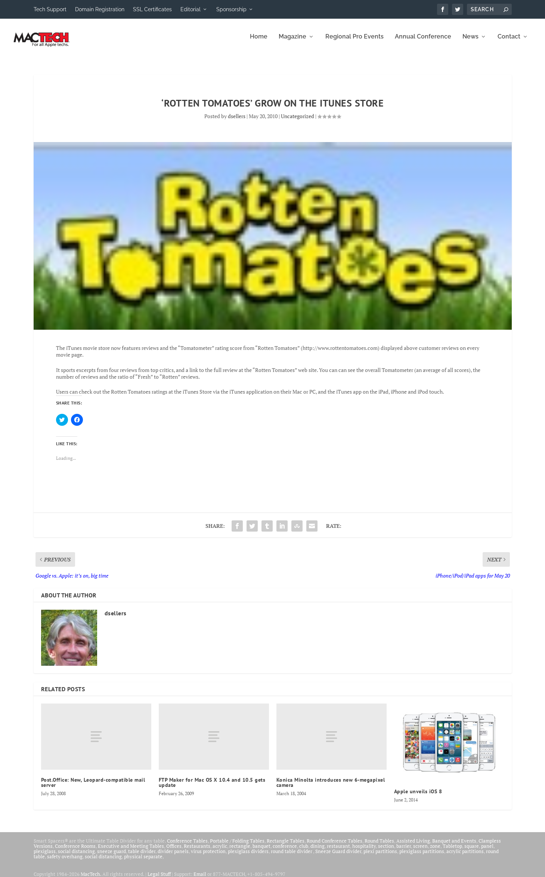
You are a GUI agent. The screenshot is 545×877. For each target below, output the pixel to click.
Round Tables (379, 846)
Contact (509, 42)
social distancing (76, 856)
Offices (174, 851)
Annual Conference (423, 42)
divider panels (173, 856)
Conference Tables (187, 846)
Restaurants (197, 851)
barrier (403, 851)
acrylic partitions (465, 856)
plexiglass (45, 856)
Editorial (190, 9)
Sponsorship (231, 9)
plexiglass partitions (421, 856)
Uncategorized (297, 121)
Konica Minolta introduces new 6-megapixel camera (330, 788)
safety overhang (65, 861)
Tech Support (50, 9)
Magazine (292, 42)
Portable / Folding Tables (237, 846)
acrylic (220, 851)
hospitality (364, 851)
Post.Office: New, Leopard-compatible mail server (93, 788)
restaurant (338, 851)
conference (285, 851)
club (303, 851)
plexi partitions (380, 856)
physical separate (143, 861)
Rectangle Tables (285, 846)
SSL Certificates (152, 9)
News (470, 42)
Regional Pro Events (354, 42)
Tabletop (452, 851)
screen (420, 851)
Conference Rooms (75, 851)
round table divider (292, 856)
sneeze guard (111, 856)
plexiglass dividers (248, 856)
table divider (141, 856)
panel (487, 851)
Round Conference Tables (334, 846)
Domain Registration (99, 9)
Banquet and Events (454, 846)
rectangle (239, 851)
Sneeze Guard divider (338, 856)
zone (435, 851)
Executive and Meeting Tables (131, 851)
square (471, 851)
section (386, 851)
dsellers (236, 121)
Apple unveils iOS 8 (418, 796)
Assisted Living (413, 846)
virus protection (208, 856)
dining (317, 851)
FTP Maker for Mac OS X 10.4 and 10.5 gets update (212, 788)
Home (258, 42)
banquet (261, 851)
